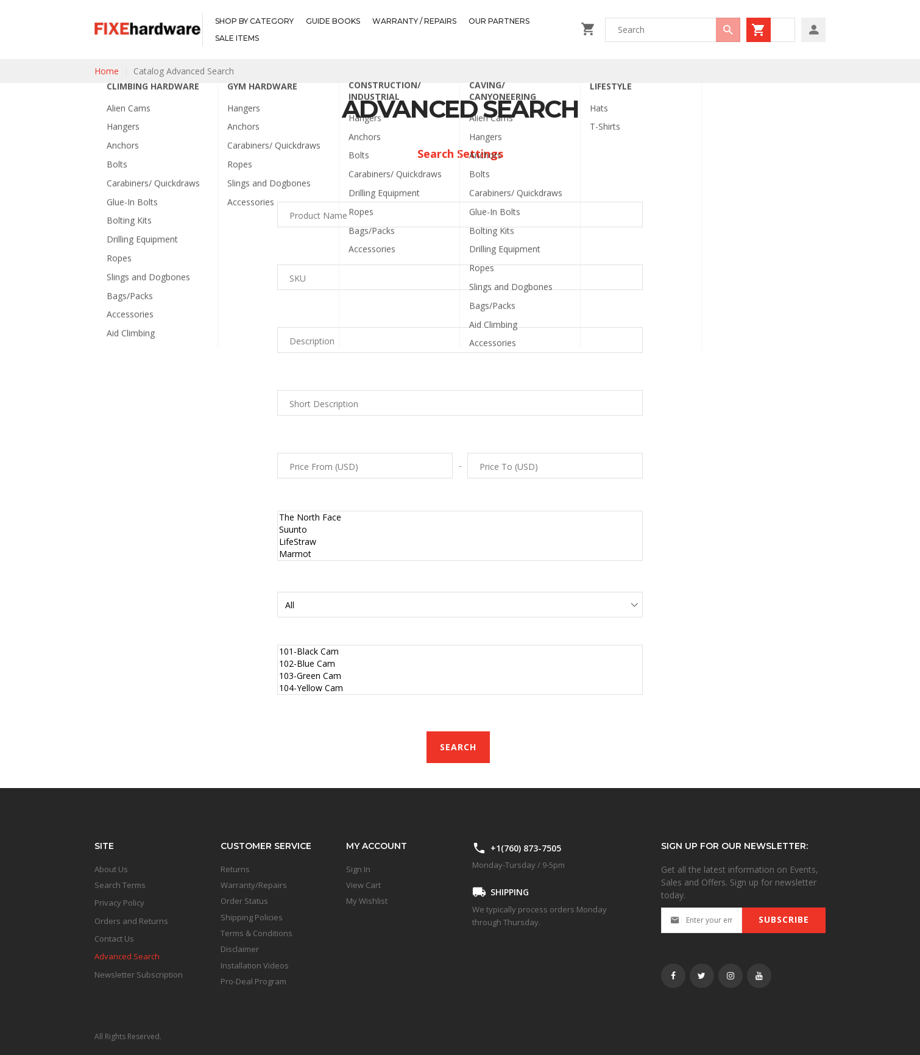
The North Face (460, 517)
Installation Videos (255, 965)
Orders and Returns (131, 920)
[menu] (388, 29)
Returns (235, 869)
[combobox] (672, 30)
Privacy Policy (119, 902)
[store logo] (148, 29)
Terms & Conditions (256, 933)
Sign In (358, 869)
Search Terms (120, 884)
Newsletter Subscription (138, 974)
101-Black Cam (460, 651)
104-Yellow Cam (460, 688)
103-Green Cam (460, 676)
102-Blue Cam (460, 664)
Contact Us (114, 938)
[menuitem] (254, 21)
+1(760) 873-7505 (525, 848)
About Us (111, 869)
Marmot (460, 554)
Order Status (244, 900)
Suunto (460, 530)
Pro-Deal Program (253, 981)
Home (106, 71)
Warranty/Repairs (254, 884)
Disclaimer (240, 948)
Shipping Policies (252, 917)
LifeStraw (460, 542)
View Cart (363, 884)
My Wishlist (366, 900)
